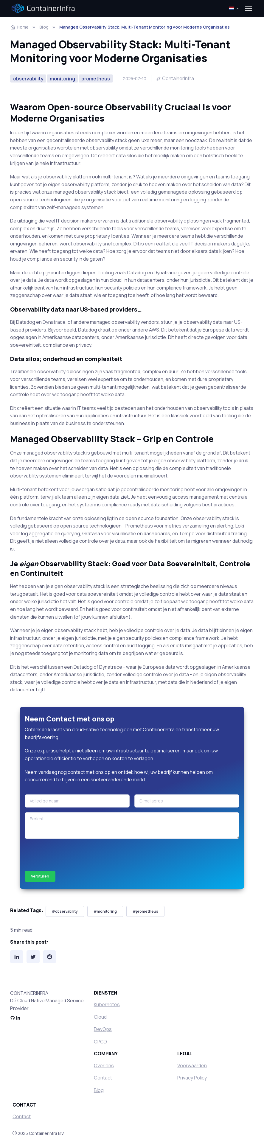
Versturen (40, 876)
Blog (44, 27)
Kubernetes (107, 1004)
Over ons (104, 1065)
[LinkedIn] (16, 956)
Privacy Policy (192, 1077)
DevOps (103, 1029)
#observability (65, 911)
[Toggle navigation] (248, 8)
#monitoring (105, 911)
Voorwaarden (192, 1065)
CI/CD (100, 1041)
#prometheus (145, 911)
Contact (103, 1077)
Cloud (100, 1017)
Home (19, 27)
